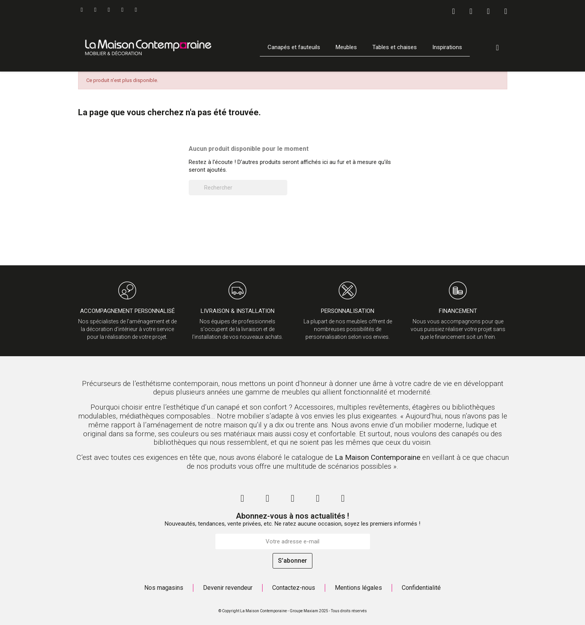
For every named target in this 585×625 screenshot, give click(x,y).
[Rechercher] (238, 187)
